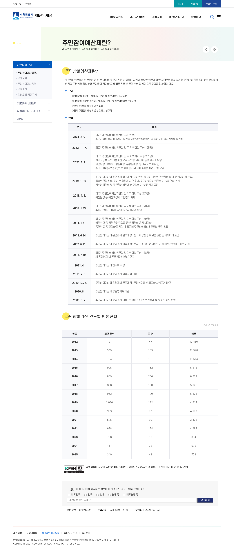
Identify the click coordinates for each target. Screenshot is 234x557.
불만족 (115, 494)
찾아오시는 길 (70, 533)
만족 (90, 494)
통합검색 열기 (212, 16)
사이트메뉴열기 (219, 17)
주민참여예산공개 (27, 83)
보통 (102, 494)
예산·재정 (37, 16)
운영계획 (22, 78)
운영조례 (22, 89)
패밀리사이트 (211, 3)
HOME (63, 50)
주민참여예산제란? (110, 49)
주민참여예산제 (89, 49)
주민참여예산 (71, 49)
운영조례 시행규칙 (27, 94)
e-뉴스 (28, 3)
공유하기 (206, 49)
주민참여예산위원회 (26, 103)
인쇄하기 (214, 49)
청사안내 (86, 533)
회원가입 (194, 3)
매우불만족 (132, 494)
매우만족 (75, 494)
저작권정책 (31, 533)
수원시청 (17, 3)
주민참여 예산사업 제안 (28, 111)
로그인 (180, 3)
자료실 (19, 119)
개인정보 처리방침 (50, 533)
